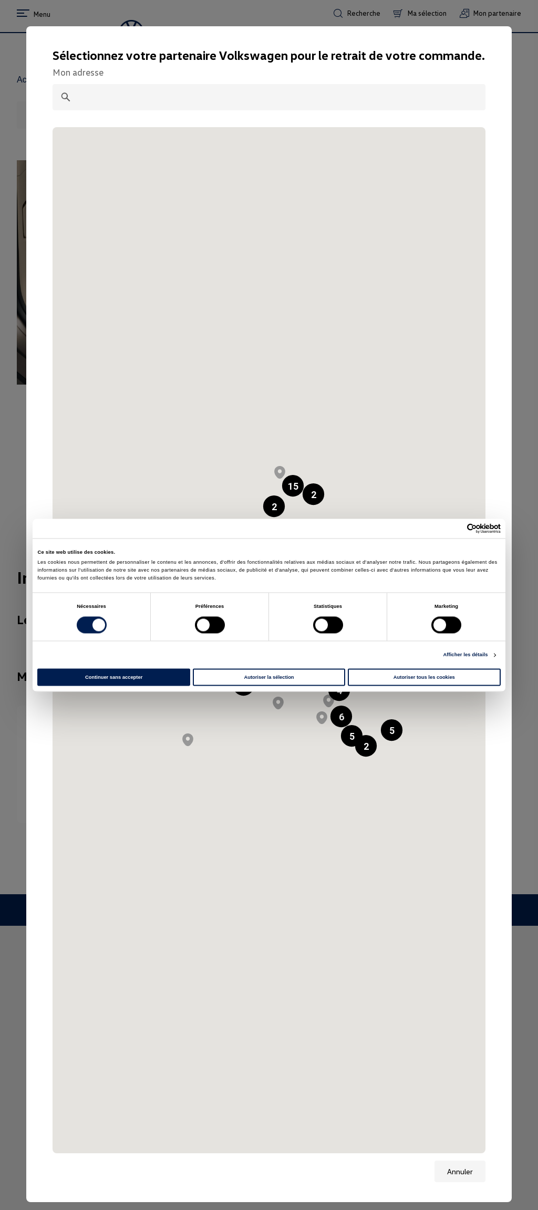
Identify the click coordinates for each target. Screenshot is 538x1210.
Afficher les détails (465, 655)
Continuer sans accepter (113, 677)
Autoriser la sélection (269, 677)
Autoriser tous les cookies (424, 677)
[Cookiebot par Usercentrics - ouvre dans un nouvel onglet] (455, 528)
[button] (274, 506)
